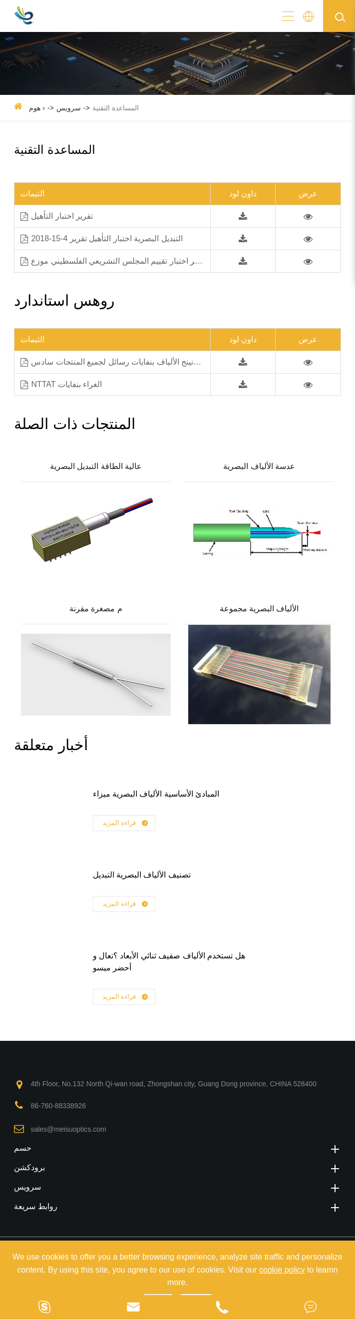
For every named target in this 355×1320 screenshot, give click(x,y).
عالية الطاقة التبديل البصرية (96, 466)
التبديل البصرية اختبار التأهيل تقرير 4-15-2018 (101, 239)
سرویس (68, 108)
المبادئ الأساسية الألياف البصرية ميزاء (156, 794)
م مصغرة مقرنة (95, 608)
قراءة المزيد (125, 823)
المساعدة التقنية (115, 108)
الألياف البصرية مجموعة (259, 608)
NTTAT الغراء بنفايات (61, 385)
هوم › (37, 108)
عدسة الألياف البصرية (259, 466)
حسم (177, 1148)
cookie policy (282, 1270)
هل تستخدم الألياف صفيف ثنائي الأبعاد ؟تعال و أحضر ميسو (169, 961)
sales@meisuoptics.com (68, 1129)
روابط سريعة (177, 1206)
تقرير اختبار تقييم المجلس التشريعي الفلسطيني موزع (113, 261)
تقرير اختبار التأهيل (56, 216)
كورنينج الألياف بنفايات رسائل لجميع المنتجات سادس (112, 362)
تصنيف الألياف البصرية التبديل (142, 875)
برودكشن (177, 1167)
